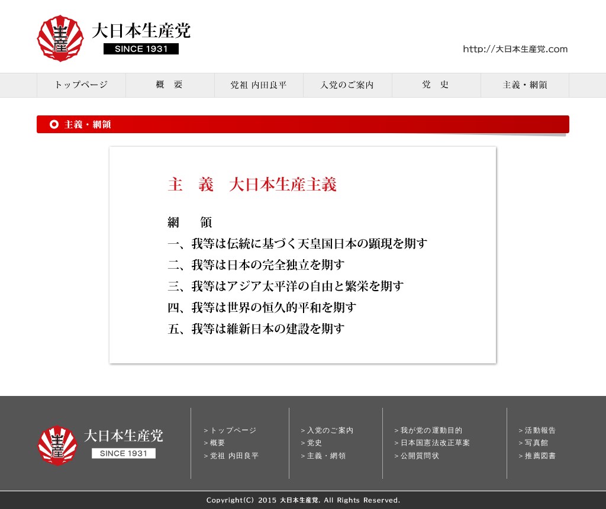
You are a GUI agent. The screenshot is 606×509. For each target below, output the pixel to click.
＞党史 (311, 443)
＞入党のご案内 (326, 430)
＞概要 (214, 443)
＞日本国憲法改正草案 (432, 443)
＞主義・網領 (322, 456)
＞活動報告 (536, 430)
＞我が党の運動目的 (428, 430)
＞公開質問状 (416, 456)
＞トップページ (229, 430)
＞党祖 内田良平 (231, 456)
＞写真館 (533, 443)
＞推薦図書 (536, 456)
